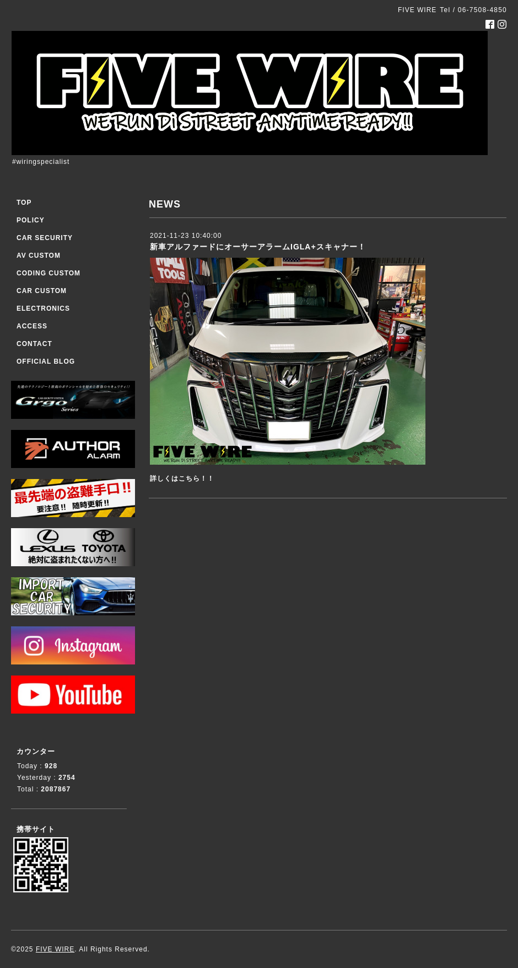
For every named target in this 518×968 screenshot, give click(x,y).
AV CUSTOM (39, 255)
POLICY (31, 220)
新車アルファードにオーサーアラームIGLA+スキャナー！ (258, 246)
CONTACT (34, 344)
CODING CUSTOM (48, 273)
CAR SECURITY (45, 238)
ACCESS (32, 326)
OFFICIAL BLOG (46, 361)
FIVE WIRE (55, 949)
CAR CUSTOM (42, 291)
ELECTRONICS (43, 308)
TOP (24, 202)
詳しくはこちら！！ (182, 478)
